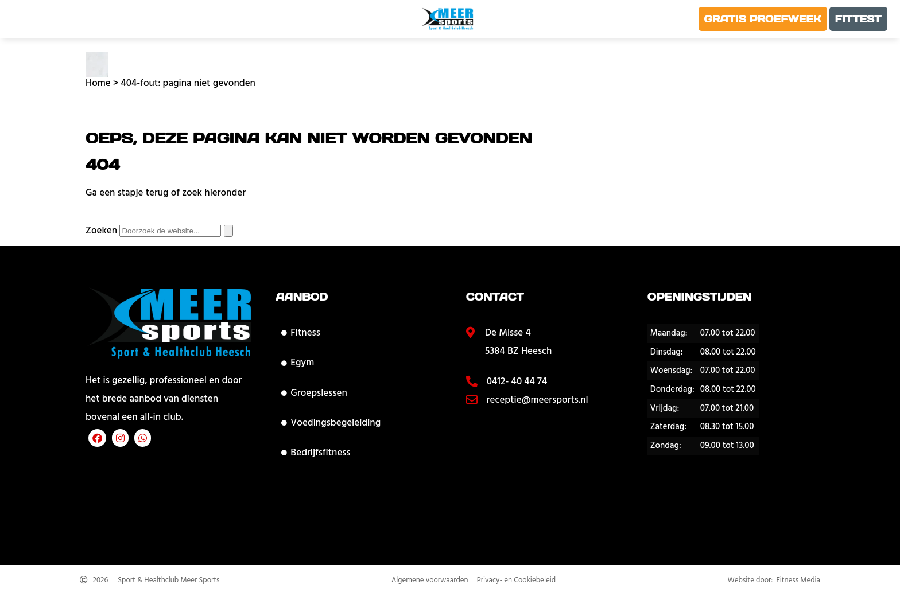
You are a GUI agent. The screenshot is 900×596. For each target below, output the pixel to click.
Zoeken (101, 230)
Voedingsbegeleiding (331, 423)
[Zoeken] (228, 231)
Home (98, 83)
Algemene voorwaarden (429, 581)
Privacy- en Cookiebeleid (516, 581)
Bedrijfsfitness (315, 452)
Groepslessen (314, 393)
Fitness (300, 333)
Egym (297, 362)
